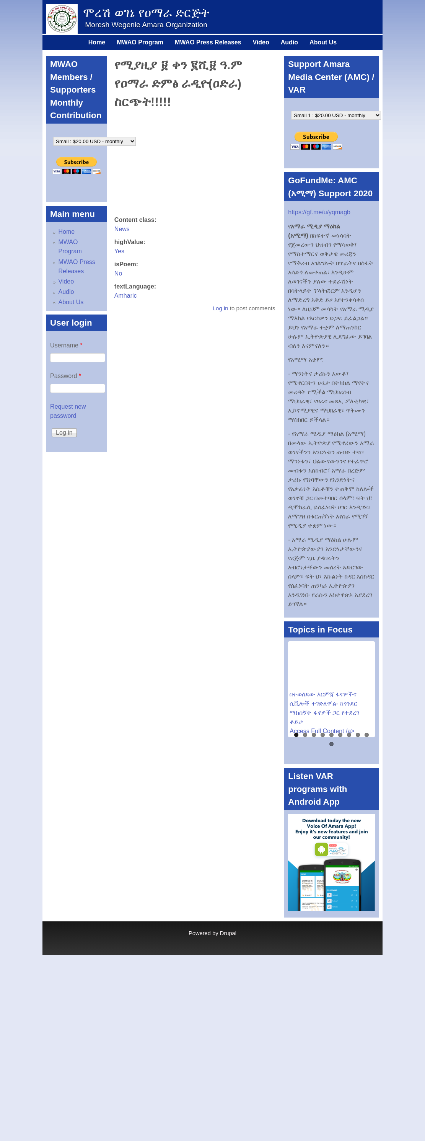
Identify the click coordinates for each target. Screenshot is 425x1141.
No (118, 273)
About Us (323, 42)
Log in (220, 308)
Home (96, 42)
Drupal (228, 933)
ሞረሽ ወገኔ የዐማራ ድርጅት (146, 13)
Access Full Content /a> (322, 731)
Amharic (125, 295)
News (122, 229)
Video (260, 42)
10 (331, 744)
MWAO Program (140, 42)
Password (65, 376)
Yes (119, 251)
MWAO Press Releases (208, 42)
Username (66, 345)
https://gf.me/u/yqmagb (319, 212)
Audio (289, 42)
